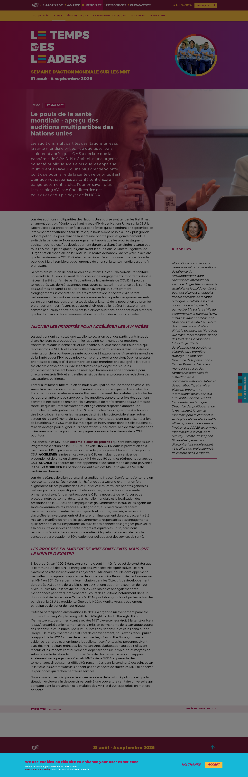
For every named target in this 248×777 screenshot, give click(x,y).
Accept (214, 764)
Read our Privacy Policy (37, 769)
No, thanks (191, 764)
